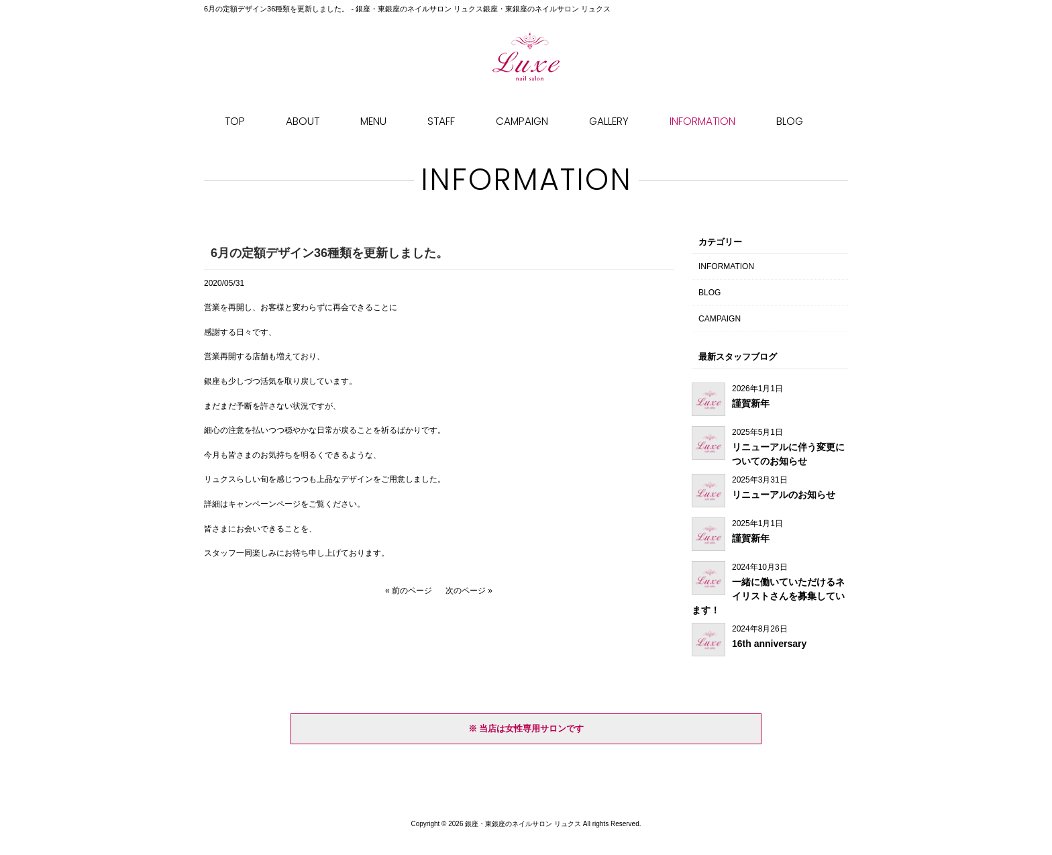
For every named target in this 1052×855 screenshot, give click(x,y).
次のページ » (468, 590)
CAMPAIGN (719, 318)
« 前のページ (408, 590)
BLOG (709, 292)
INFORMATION (726, 266)
